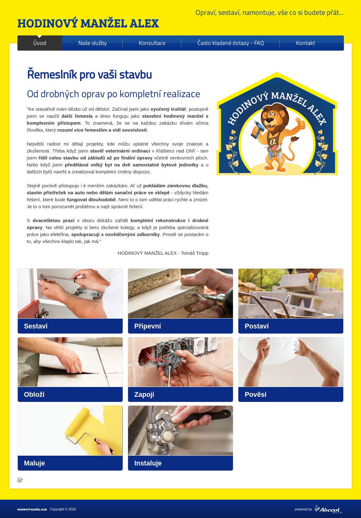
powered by (303, 509)
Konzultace (152, 43)
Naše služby (92, 43)
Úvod (39, 43)
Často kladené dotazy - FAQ (230, 43)
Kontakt (305, 43)
